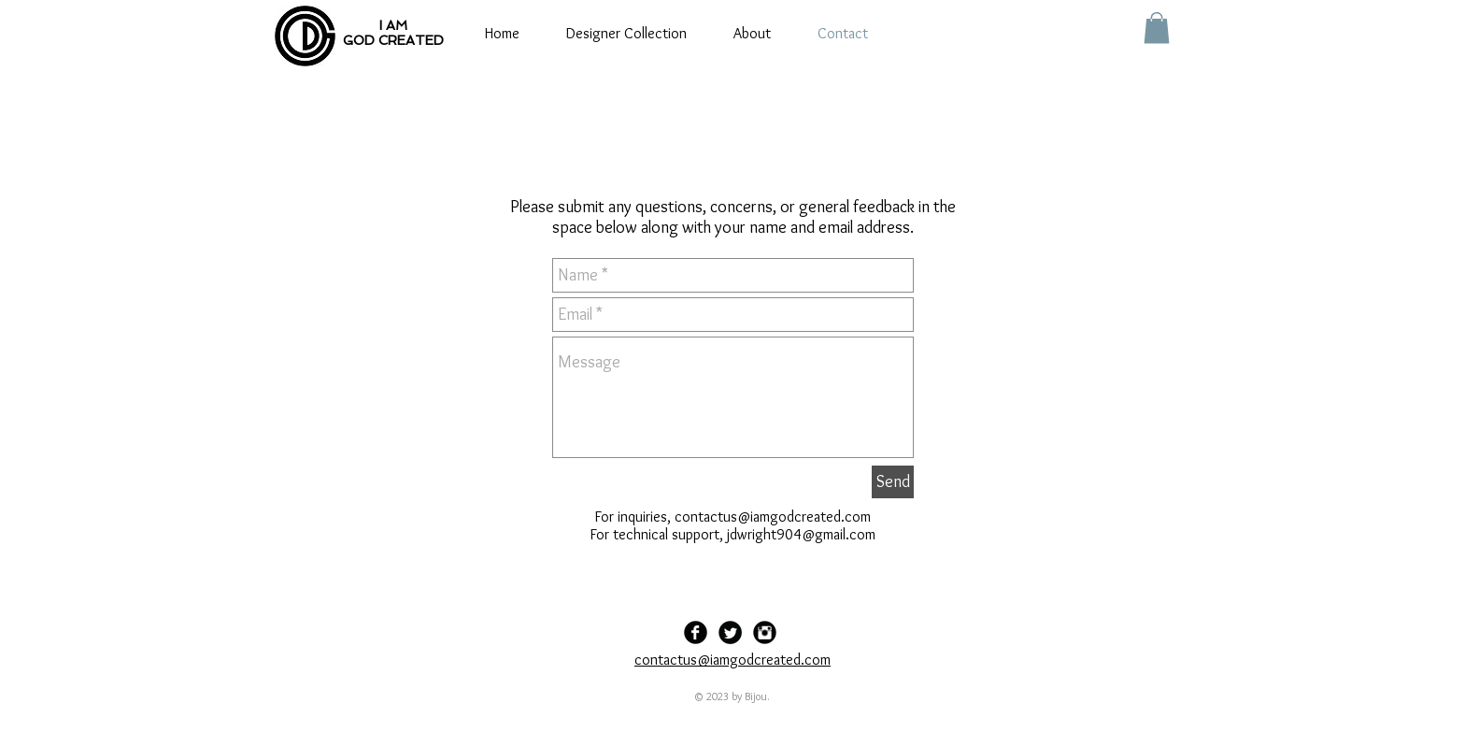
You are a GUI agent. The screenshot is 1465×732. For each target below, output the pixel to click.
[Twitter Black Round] (730, 632)
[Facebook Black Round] (695, 632)
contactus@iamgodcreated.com (773, 516)
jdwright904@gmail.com (801, 534)
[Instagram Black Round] (764, 632)
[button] (1157, 27)
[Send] (893, 482)
